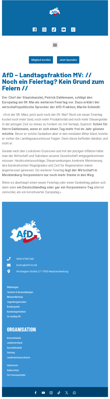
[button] (55, 45)
